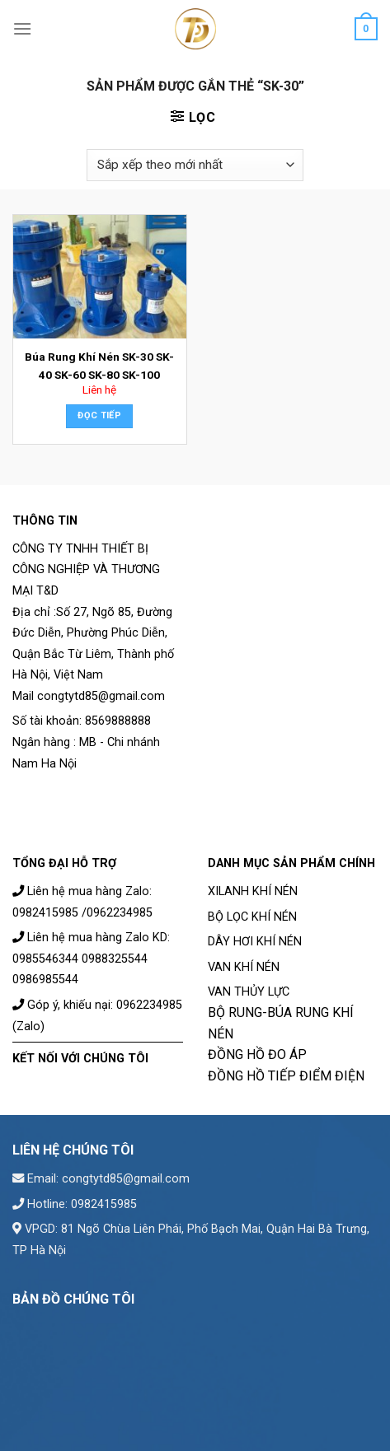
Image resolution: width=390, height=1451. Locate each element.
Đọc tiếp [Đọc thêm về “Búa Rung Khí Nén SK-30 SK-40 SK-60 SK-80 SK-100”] (99, 415)
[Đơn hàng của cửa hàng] (195, 165)
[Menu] (22, 28)
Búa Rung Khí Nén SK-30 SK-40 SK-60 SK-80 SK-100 (99, 365)
